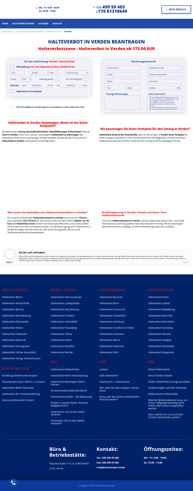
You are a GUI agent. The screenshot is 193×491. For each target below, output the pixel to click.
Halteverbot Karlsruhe (111, 346)
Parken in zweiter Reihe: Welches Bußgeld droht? (69, 404)
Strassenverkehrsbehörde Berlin (69, 390)
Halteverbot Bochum (111, 297)
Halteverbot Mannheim (161, 321)
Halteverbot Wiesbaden (161, 346)
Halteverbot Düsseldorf (112, 315)
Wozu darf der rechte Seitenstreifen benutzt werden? (119, 398)
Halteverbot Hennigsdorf (16, 346)
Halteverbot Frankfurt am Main (116, 327)
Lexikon (103, 369)
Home (5, 23)
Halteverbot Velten (61, 340)
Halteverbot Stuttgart (160, 340)
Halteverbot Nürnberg (160, 327)
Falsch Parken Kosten (160, 375)
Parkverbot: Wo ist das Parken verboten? (68, 422)
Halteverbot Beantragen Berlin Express (68, 383)
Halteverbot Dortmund (112, 309)
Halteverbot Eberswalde (15, 321)
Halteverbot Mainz (109, 340)
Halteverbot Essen (158, 297)
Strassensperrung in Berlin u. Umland (23, 381)
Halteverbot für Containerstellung (21, 393)
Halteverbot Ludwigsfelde (65, 303)
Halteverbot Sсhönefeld (64, 321)
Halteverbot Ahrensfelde (15, 303)
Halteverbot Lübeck (159, 303)
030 (110, 7)
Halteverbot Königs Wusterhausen (21, 358)
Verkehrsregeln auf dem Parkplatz (167, 387)
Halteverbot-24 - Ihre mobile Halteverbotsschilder (23, 31)
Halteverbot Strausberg (64, 327)
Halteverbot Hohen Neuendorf (19, 352)
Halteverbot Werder (62, 352)
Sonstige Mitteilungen (117, 94)
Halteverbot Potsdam (63, 315)
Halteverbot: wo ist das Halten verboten (68, 413)
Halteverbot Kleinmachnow (66, 297)
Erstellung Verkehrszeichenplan (19, 375)
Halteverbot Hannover (111, 334)
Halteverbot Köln (108, 352)
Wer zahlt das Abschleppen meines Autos (119, 389)
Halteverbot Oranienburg (65, 309)
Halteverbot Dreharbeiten (65, 369)
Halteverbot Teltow (61, 334)
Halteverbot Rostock (159, 334)
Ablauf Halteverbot (158, 369)
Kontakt (57, 23)
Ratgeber (43, 23)
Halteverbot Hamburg (111, 321)
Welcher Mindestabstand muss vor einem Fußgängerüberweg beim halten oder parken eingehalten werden (168, 404)
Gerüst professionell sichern (18, 400)
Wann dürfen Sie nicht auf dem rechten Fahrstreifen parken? (165, 416)
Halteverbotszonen (23, 23)
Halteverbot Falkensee (14, 334)
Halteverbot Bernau (13, 309)
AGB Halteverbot (157, 94)
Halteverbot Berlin (12, 297)
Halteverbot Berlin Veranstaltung (69, 375)
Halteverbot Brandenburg (16, 315)
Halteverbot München (160, 315)
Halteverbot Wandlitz (62, 346)
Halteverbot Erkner (12, 327)
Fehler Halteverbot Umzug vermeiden (169, 381)
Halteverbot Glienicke (14, 340)
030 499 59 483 (110, 457)
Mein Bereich (176, 9)
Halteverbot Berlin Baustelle (18, 387)
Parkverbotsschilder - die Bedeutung (71, 396)
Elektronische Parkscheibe (163, 393)
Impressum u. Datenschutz (114, 381)
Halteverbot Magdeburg (161, 309)
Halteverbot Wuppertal (161, 352)
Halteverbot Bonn (109, 303)
